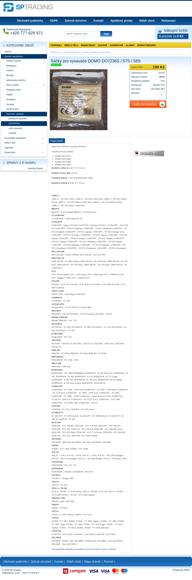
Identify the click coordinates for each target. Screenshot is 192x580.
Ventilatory (11, 99)
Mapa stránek (92, 561)
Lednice (9, 70)
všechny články (35, 168)
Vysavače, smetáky (14, 114)
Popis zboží (57, 140)
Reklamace (169, 20)
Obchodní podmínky (30, 20)
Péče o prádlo (12, 85)
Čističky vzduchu (13, 61)
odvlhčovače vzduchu (15, 80)
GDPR (54, 20)
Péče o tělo (9, 142)
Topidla (9, 94)
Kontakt (99, 20)
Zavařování (9, 152)
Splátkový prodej (121, 20)
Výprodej (8, 147)
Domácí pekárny (146, 45)
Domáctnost (88, 45)
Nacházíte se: (56, 52)
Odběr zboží (147, 20)
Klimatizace (11, 66)
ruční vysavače (15, 128)
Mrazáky (10, 75)
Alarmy (7, 51)
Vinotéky (10, 104)
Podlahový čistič (13, 90)
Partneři (108, 561)
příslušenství (14, 123)
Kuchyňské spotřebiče (15, 138)
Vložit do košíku (144, 104)
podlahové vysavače (18, 118)
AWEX (187, 570)
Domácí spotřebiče (13, 56)
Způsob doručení (76, 20)
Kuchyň (102, 45)
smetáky (12, 133)
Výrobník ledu (12, 109)
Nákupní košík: (172, 33)
